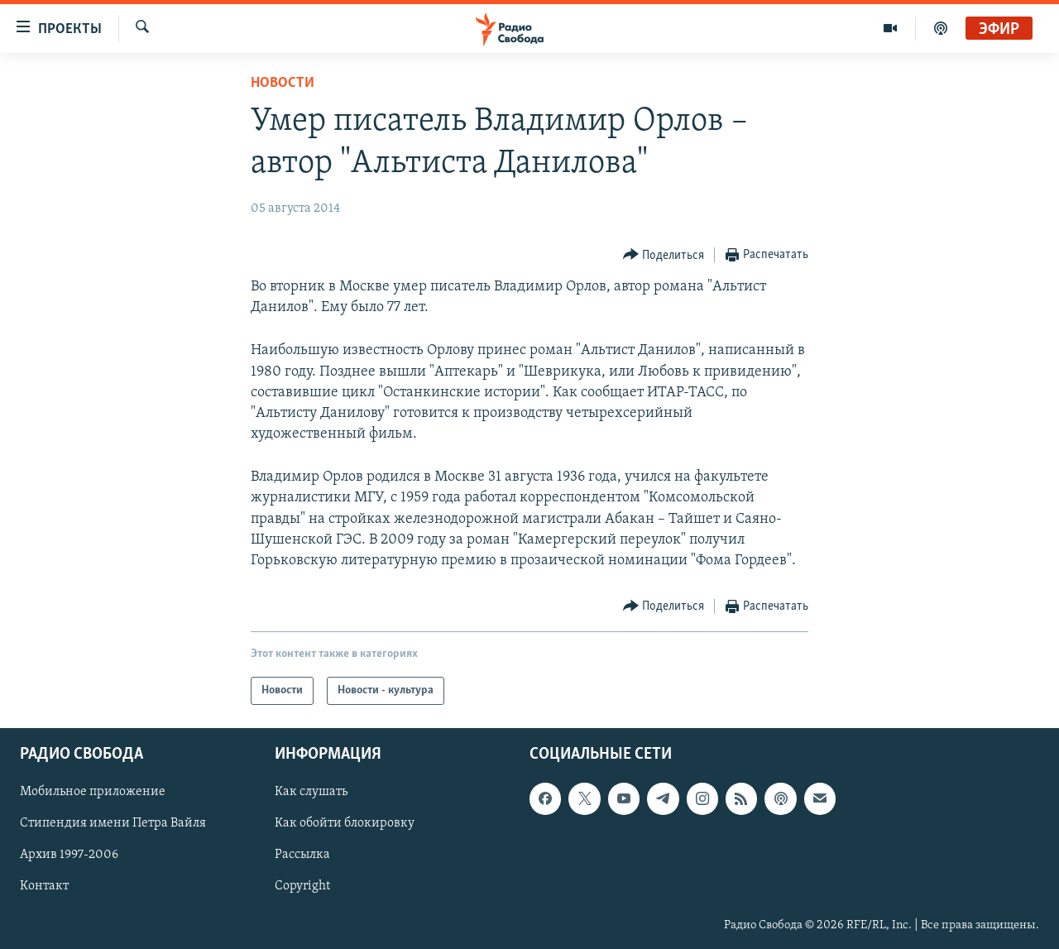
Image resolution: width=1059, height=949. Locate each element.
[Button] (664, 255)
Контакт (44, 887)
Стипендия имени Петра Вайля (113, 824)
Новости (282, 83)
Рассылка (302, 855)
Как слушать (311, 792)
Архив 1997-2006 (69, 855)
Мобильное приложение (92, 792)
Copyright (302, 887)
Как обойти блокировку (344, 824)
